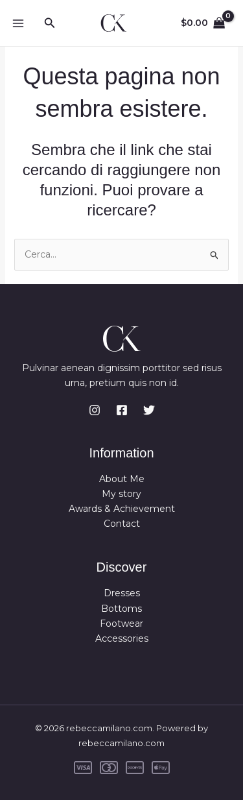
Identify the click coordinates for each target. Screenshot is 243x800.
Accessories (121, 638)
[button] (50, 23)
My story (121, 494)
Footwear (121, 623)
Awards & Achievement (122, 509)
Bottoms (121, 608)
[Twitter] (149, 410)
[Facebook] (122, 410)
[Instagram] (94, 410)
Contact (122, 523)
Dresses (122, 593)
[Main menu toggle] (18, 23)
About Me (122, 479)
